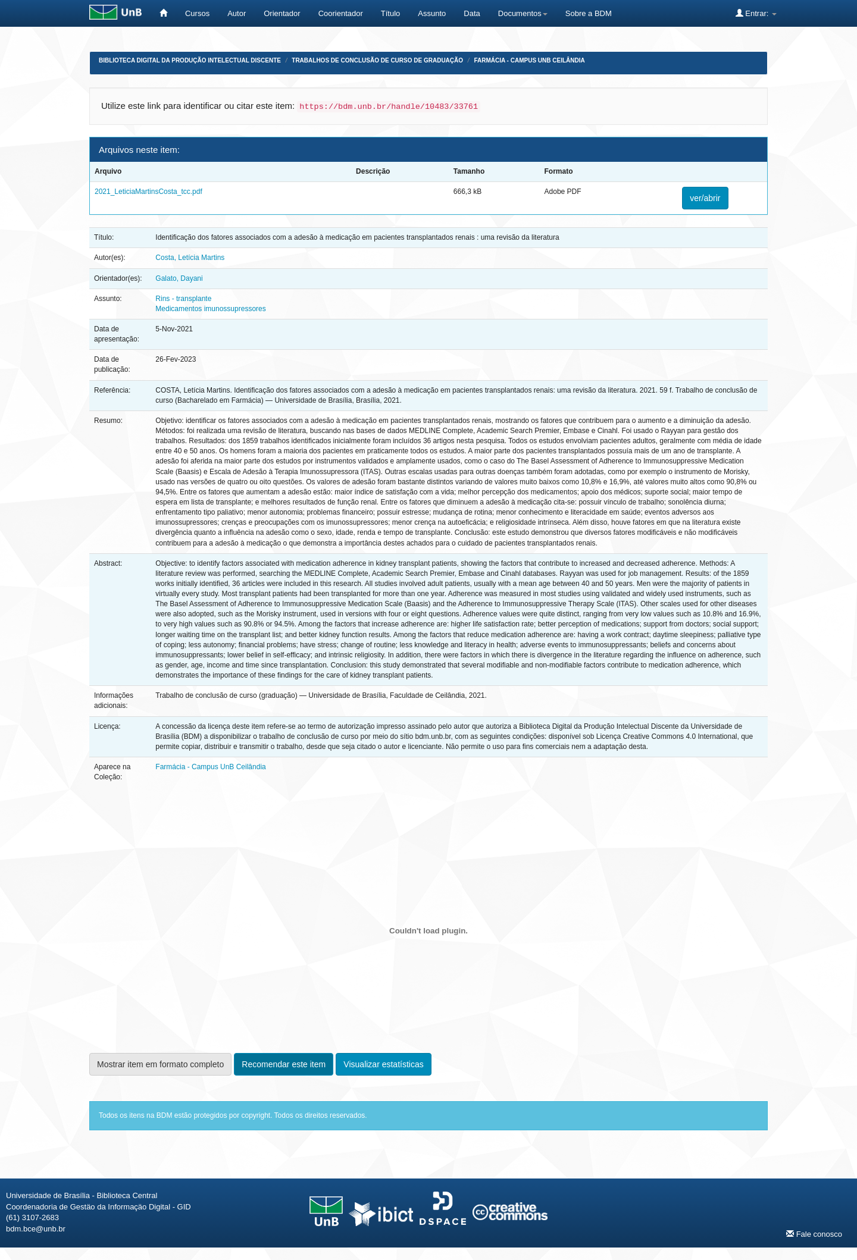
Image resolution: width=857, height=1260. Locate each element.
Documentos (523, 13)
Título (391, 13)
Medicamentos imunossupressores (210, 309)
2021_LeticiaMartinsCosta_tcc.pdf (148, 191)
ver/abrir (705, 198)
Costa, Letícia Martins (189, 257)
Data (472, 13)
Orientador (282, 13)
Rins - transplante (183, 298)
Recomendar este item (284, 1064)
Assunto (432, 13)
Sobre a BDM (588, 13)
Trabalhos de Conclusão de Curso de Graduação (377, 60)
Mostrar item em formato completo (160, 1064)
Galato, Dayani (178, 278)
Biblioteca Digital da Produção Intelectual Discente (190, 60)
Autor (236, 13)
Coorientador (340, 13)
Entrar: (756, 13)
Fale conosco (814, 1234)
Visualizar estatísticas (383, 1064)
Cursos (197, 13)
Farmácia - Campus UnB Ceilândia (529, 60)
